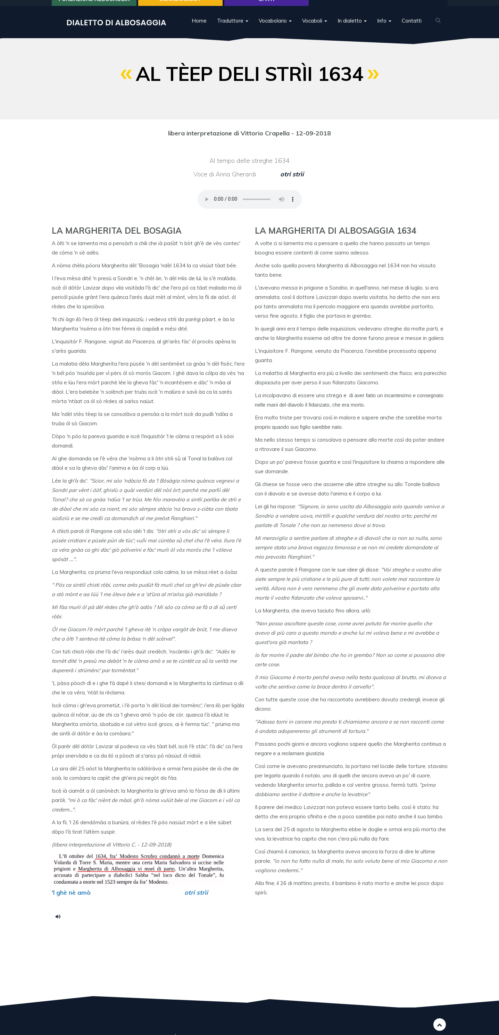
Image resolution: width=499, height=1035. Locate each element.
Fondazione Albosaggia (94, 8)
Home (199, 29)
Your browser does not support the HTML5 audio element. (250, 199)
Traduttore (232, 29)
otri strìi (293, 174)
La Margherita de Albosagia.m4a (60, 916)
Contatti (412, 29)
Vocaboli (314, 29)
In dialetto (352, 29)
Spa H (266, 8)
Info (384, 29)
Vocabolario (275, 29)
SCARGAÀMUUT (180, 8)
